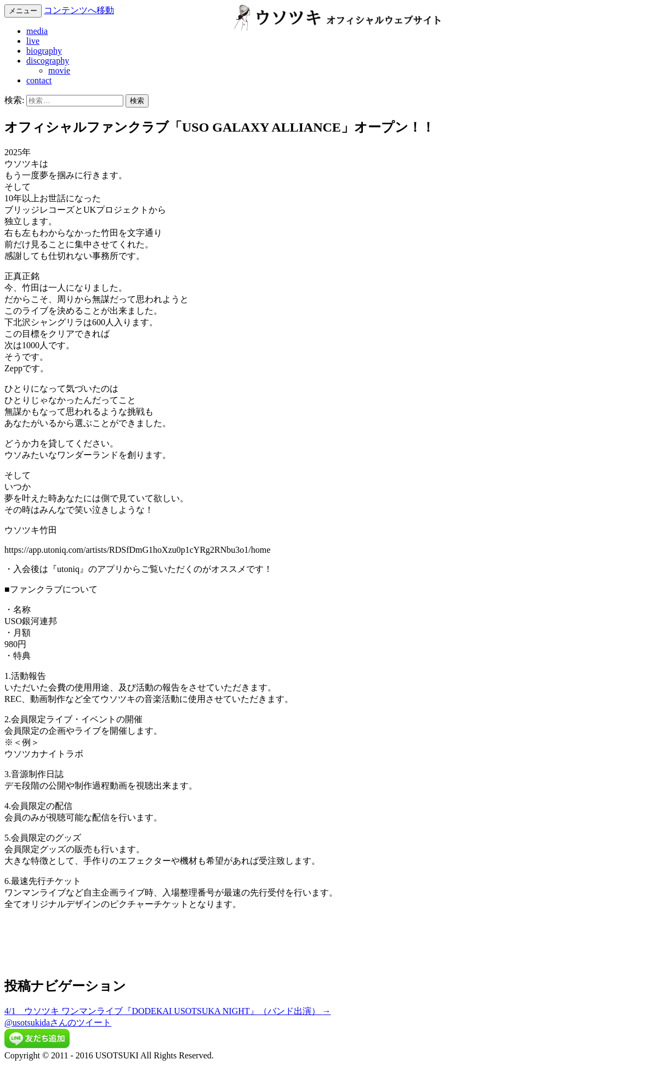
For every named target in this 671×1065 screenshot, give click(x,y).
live (32, 41)
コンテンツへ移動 (79, 10)
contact (39, 80)
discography (47, 60)
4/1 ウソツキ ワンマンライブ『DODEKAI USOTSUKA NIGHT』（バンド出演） (167, 1011)
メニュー (23, 11)
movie (59, 70)
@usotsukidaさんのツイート (57, 1022)
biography (44, 50)
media (37, 31)
